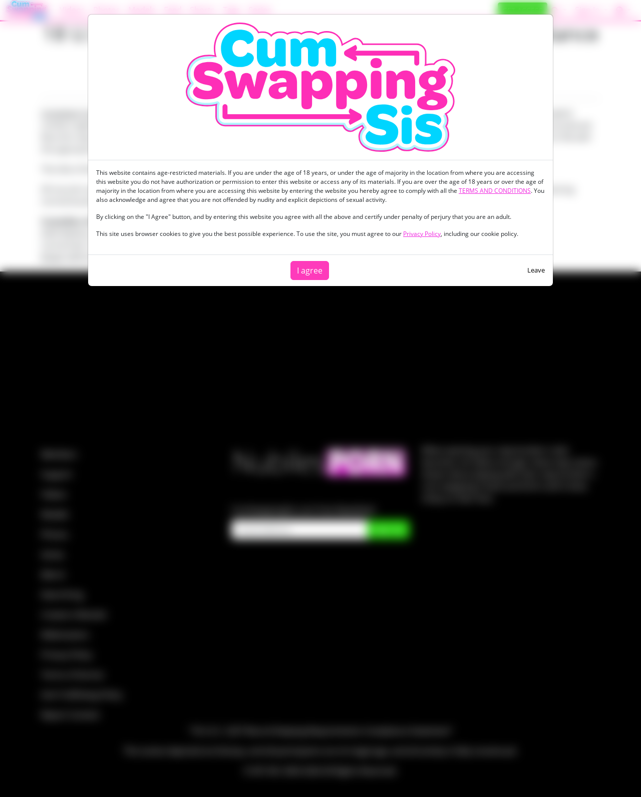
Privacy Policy (422, 233)
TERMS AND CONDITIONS (495, 190)
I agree (310, 270)
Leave (536, 270)
